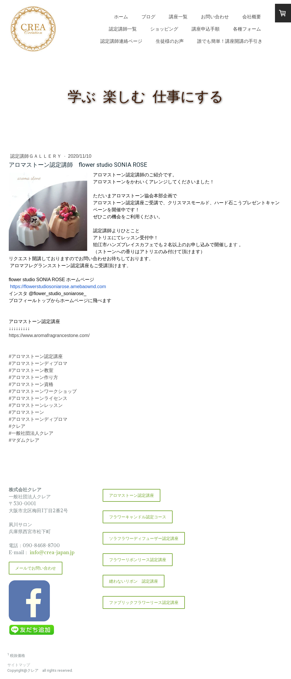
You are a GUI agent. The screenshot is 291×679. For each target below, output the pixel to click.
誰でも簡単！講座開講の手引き (229, 41)
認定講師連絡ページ (121, 41)
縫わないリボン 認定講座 (133, 581)
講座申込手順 (206, 29)
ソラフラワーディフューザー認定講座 (143, 538)
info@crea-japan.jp (51, 552)
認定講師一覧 (123, 29)
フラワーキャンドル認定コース (137, 517)
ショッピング (164, 29)
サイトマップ (18, 665)
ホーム (121, 16)
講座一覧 (178, 16)
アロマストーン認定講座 (131, 495)
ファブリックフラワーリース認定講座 (143, 602)
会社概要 (251, 16)
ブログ (148, 16)
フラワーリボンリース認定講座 (137, 559)
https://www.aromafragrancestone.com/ (49, 335)
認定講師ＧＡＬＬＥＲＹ (36, 156)
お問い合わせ (215, 16)
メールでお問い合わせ (35, 568)
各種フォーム (247, 29)
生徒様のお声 (170, 41)
